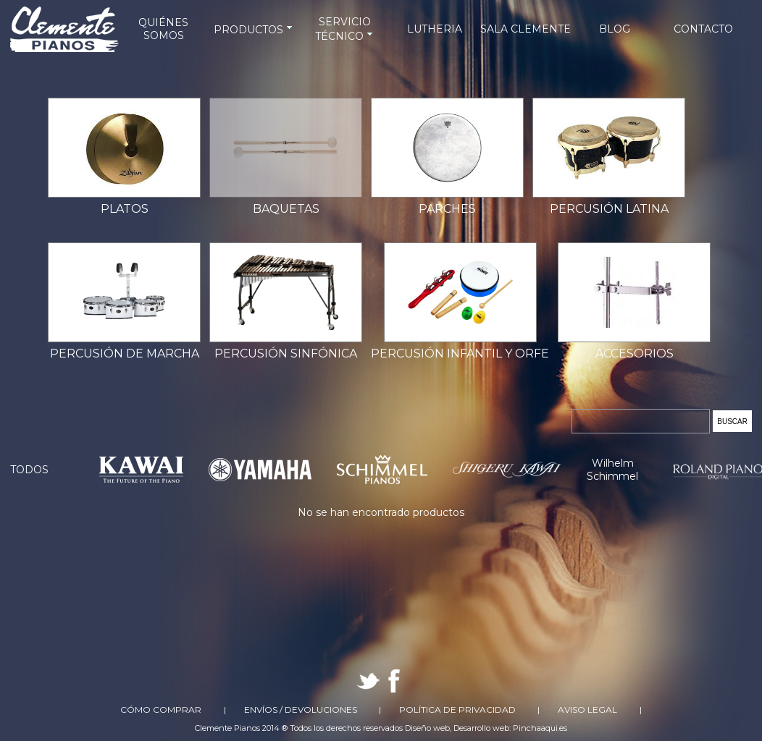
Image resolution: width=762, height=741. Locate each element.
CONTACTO (703, 28)
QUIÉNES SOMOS (163, 29)
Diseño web (427, 728)
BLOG (614, 28)
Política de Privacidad (457, 709)
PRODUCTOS (254, 29)
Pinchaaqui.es (540, 728)
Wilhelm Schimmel (612, 470)
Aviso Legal (587, 709)
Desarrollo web (481, 728)
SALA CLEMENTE (525, 28)
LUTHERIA (434, 28)
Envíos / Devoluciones (300, 709)
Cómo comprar (160, 709)
